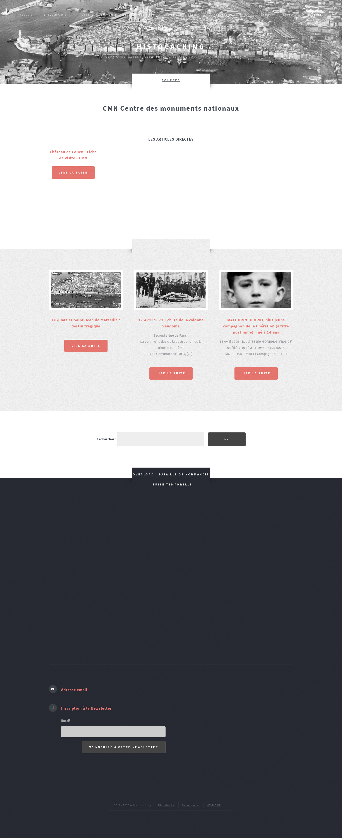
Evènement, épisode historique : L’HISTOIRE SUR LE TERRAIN (151, 14)
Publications (119, 27)
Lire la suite (73, 172)
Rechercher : (106, 439)
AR (143, 27)
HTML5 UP (214, 805)
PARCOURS (288, 14)
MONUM (264, 14)
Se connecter (191, 805)
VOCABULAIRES (167, 27)
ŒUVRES (196, 27)
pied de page (223, 27)
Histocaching (171, 46)
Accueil (26, 14)
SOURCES (315, 14)
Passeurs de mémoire (229, 14)
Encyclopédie (55, 14)
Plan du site (166, 805)
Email (65, 720)
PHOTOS (84, 14)
